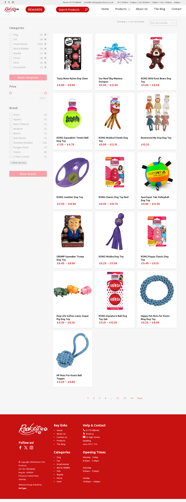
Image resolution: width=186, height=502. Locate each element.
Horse (59, 478)
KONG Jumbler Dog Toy (70, 197)
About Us (142, 9)
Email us (88, 433)
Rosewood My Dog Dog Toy (156, 137)
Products (122, 9)
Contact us (62, 437)
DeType (22, 488)
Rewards (35, 9)
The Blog (159, 9)
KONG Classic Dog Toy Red (113, 197)
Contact (176, 9)
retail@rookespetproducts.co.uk (98, 2)
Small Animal (63, 464)
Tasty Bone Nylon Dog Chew (72, 78)
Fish (58, 471)
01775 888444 (91, 430)
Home (105, 9)
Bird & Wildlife (63, 467)
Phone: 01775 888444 (72, 2)
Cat (58, 460)
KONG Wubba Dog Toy (111, 256)
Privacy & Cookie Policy (29, 475)
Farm (59, 481)
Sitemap (22, 479)
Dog (59, 457)
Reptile (60, 474)
